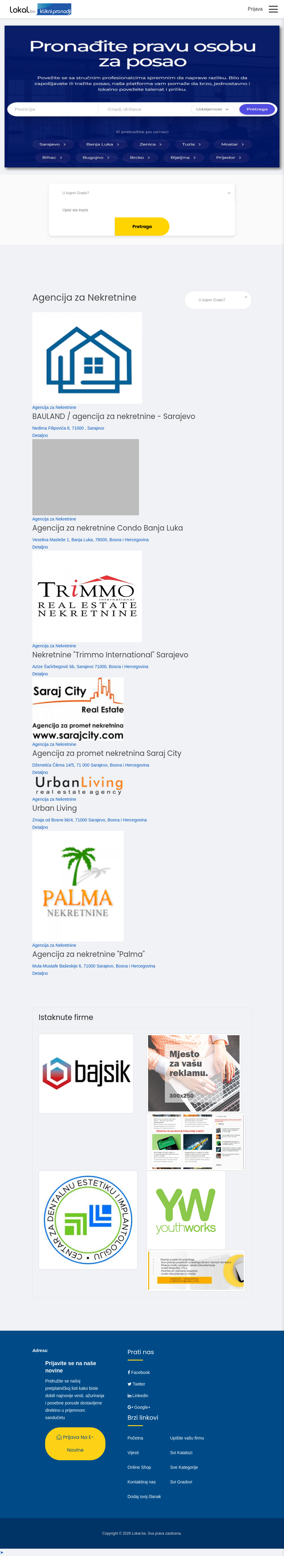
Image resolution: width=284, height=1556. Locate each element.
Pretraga (142, 227)
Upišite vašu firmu (187, 1438)
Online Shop (139, 1467)
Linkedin (138, 1395)
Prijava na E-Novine (75, 1444)
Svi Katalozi (181, 1452)
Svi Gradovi (181, 1481)
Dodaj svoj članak (144, 1496)
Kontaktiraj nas (142, 1481)
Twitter (136, 1384)
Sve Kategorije (184, 1467)
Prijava (255, 9)
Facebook (139, 1372)
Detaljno (40, 435)
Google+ (139, 1407)
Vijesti (133, 1452)
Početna (135, 1438)
